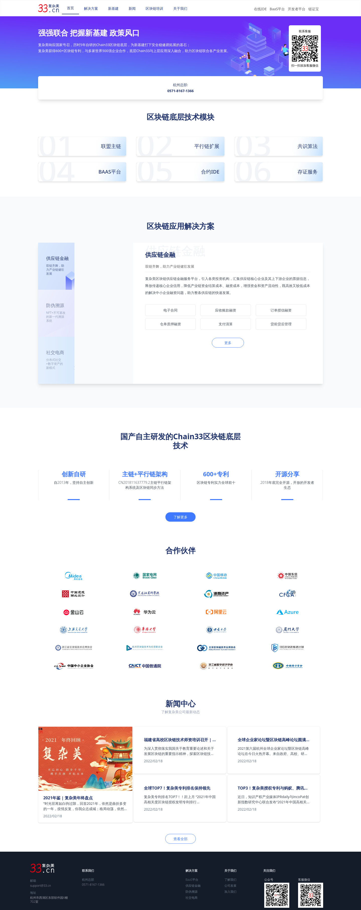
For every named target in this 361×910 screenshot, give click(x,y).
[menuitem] (70, 8)
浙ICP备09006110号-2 (245, 904)
